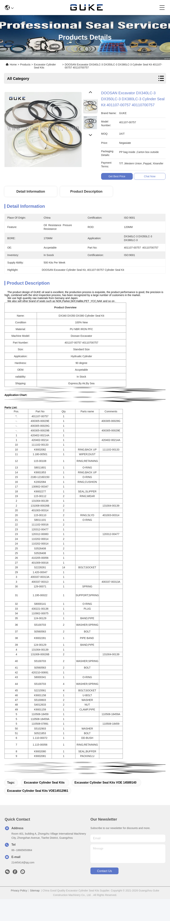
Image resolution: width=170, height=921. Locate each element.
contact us (104, 871)
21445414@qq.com (22, 862)
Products (25, 64)
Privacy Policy (19, 890)
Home (13, 64)
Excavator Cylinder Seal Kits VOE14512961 (37, 790)
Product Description (86, 191)
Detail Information (30, 191)
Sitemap (35, 890)
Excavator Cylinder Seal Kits (44, 782)
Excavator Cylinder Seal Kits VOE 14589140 (105, 782)
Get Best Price (118, 176)
